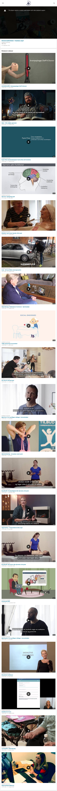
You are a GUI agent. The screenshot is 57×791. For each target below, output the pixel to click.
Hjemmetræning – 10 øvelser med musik (12, 454)
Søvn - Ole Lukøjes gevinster (9, 123)
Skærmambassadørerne (8, 785)
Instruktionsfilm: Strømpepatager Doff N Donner (14, 86)
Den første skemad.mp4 (8, 380)
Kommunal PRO (6, 601)
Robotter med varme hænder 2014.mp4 (12, 233)
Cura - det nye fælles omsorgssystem (11, 270)
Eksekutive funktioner (7, 675)
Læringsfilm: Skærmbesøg (8, 748)
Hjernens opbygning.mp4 (8, 196)
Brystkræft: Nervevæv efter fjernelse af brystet (14, 564)
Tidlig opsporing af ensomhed (9, 343)
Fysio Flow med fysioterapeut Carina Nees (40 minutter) (16, 159)
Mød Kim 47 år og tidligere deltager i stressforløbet (15, 417)
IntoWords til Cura (6, 711)
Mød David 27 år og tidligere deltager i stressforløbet (15, 638)
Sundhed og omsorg (6, 42)
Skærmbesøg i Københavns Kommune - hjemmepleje (15, 306)
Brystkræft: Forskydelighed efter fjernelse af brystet (15, 491)
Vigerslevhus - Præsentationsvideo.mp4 (12, 527)
